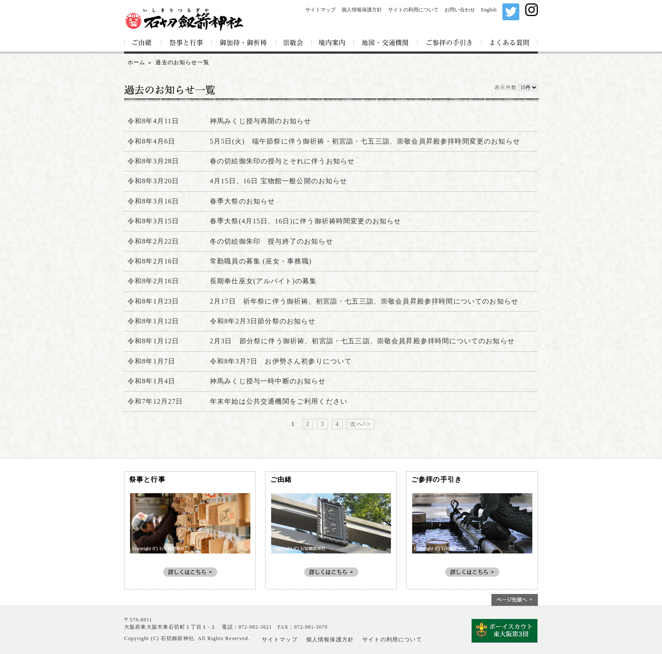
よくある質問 (509, 43)
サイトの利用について (413, 10)
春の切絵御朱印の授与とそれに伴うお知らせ (282, 161)
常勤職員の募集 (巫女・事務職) (261, 261)
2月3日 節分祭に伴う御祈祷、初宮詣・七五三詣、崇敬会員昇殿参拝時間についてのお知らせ (362, 341)
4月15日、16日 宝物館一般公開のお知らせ (278, 181)
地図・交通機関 (386, 43)
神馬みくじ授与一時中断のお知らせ (268, 381)
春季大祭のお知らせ (242, 201)
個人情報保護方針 (362, 10)
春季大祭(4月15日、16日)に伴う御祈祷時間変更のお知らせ (305, 221)
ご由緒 (142, 43)
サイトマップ (320, 10)
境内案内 (333, 43)
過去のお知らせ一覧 (182, 62)
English (488, 10)
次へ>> (360, 424)
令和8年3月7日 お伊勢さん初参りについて (281, 361)
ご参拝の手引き (449, 43)
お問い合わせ (460, 10)
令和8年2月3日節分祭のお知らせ (263, 321)
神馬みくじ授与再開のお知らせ (260, 121)
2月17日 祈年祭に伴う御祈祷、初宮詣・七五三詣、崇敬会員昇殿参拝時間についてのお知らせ (364, 301)
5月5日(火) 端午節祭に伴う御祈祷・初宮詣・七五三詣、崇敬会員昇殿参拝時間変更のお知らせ (365, 141)
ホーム (136, 62)
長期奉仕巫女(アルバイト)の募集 (263, 281)
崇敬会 (294, 43)
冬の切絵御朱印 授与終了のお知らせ (271, 241)
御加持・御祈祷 (244, 43)
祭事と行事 (186, 43)
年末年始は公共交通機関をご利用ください (278, 401)
